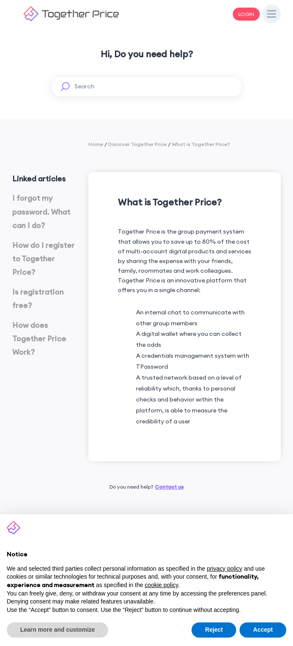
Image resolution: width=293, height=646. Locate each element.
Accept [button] (263, 629)
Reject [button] (214, 629)
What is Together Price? (201, 144)
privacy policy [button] (224, 568)
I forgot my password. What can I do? (41, 211)
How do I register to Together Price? (43, 258)
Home (95, 144)
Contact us (169, 487)
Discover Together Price (137, 144)
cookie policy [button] (161, 585)
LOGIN (246, 14)
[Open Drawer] (271, 14)
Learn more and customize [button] (57, 629)
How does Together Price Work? (39, 338)
